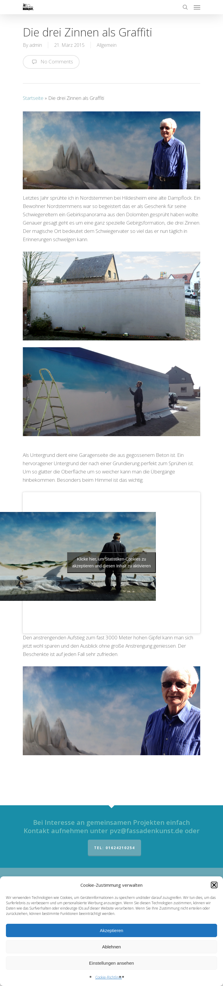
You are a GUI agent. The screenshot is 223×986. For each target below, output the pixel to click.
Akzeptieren (111, 930)
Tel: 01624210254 (114, 847)
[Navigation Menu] (197, 7)
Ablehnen (111, 946)
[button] (214, 885)
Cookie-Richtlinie (108, 977)
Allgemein (107, 45)
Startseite (33, 98)
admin (35, 45)
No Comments (51, 61)
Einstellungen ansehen (111, 963)
